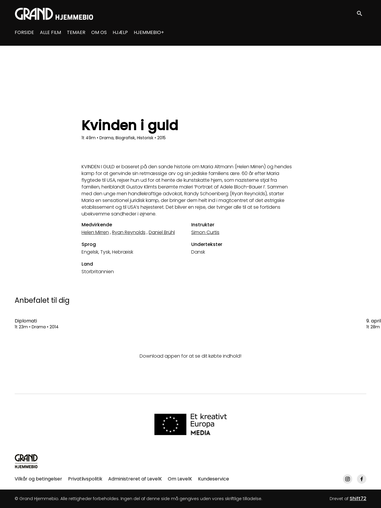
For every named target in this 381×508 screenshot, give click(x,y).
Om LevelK (180, 478)
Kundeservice (213, 478)
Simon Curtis (205, 232)
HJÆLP (120, 32)
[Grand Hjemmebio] (26, 461)
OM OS (99, 32)
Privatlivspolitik (85, 478)
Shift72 (358, 498)
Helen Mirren (95, 232)
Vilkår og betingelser (38, 478)
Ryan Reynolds (128, 232)
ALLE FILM (50, 32)
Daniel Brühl (162, 232)
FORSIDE (24, 32)
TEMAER (76, 32)
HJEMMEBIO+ (149, 32)
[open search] (361, 13)
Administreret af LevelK (135, 478)
